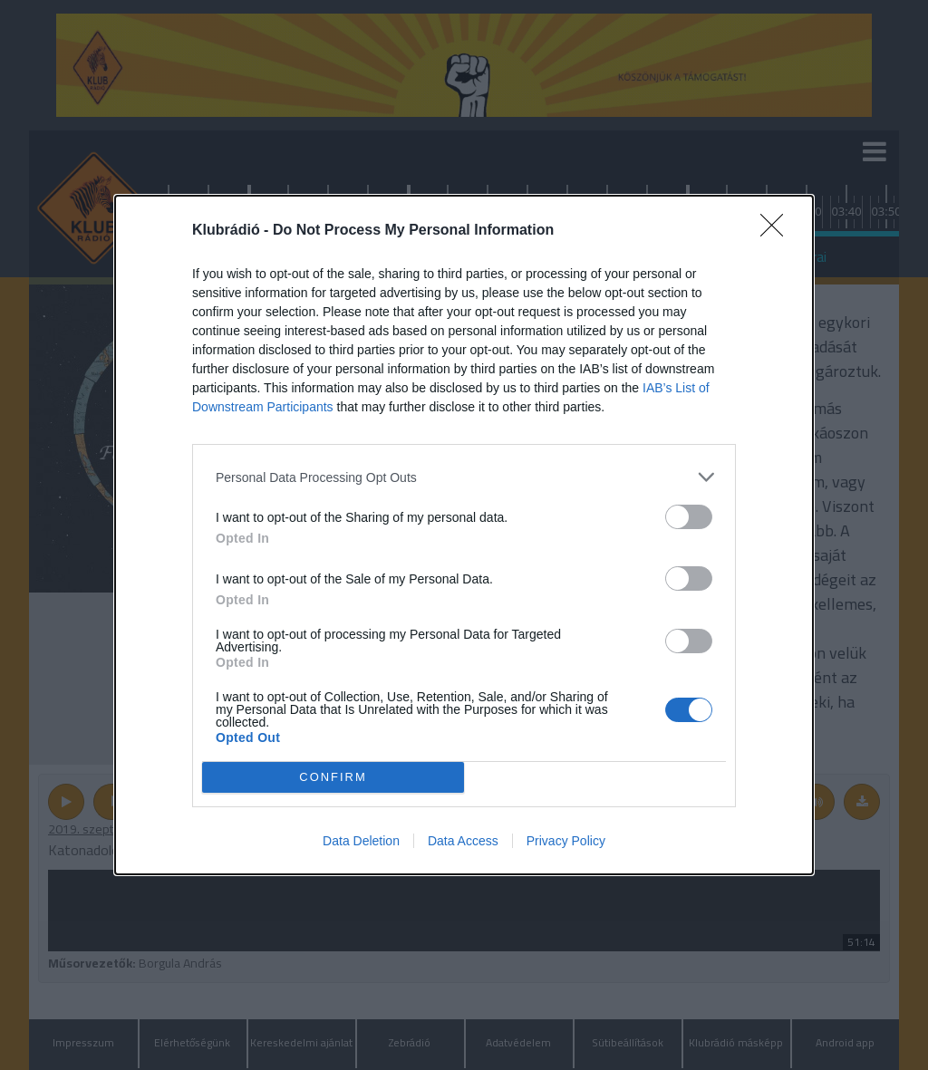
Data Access (463, 841)
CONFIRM (333, 778)
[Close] (777, 231)
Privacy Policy (566, 841)
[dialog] (464, 535)
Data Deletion (361, 841)
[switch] (688, 517)
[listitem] (464, 477)
